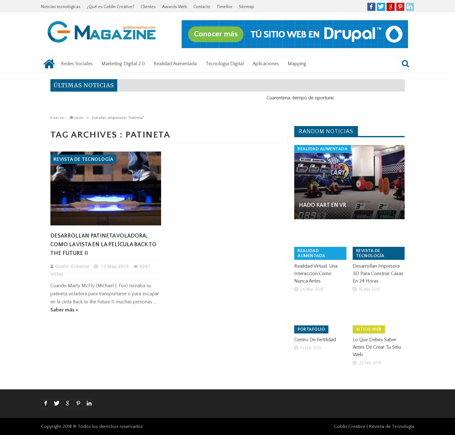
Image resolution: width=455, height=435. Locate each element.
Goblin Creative (73, 266)
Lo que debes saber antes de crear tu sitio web (377, 347)
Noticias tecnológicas (61, 6)
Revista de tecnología (83, 159)
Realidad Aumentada (175, 63)
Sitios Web (369, 329)
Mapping (297, 63)
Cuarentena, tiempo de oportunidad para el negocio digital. (331, 98)
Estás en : (58, 118)
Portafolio (311, 329)
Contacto (201, 6)
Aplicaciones (266, 63)
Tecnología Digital (225, 63)
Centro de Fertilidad (315, 339)
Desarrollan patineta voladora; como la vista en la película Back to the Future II (103, 244)
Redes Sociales (77, 63)
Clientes (148, 6)
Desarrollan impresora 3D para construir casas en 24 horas (378, 273)
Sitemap (246, 6)
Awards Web (174, 6)
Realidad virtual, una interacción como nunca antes (315, 273)
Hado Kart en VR (322, 205)
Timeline (224, 6)
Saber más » (64, 310)
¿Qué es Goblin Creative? (110, 6)
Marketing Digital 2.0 (123, 63)
